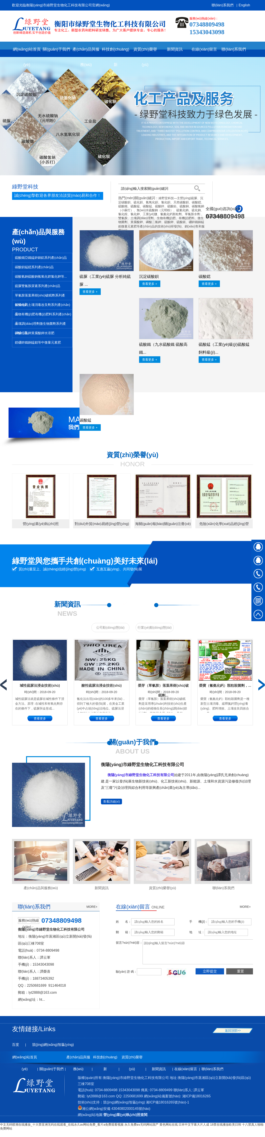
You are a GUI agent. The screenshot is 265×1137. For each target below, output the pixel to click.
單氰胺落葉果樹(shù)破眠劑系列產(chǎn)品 (40, 296)
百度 (15, 1045)
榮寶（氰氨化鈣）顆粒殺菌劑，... (225, 685)
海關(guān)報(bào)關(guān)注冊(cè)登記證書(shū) (163, 525)
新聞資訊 (102, 888)
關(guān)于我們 (51, 1069)
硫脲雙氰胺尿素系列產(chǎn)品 (37, 286)
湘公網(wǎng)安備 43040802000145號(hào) (114, 1108)
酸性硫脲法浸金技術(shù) (101, 685)
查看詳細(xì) (111, 801)
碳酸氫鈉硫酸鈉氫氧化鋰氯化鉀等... (41, 276)
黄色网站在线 (168, 1124)
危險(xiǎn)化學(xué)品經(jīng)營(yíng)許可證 (224, 525)
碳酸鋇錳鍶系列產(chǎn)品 (34, 267)
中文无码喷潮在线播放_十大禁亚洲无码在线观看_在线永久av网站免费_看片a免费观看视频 (62, 1124)
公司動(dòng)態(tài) (110, 627)
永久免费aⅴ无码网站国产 (141, 1124)
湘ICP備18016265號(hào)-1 (167, 1102)
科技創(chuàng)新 (105, 1059)
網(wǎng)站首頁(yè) (27, 52)
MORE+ (92, 906)
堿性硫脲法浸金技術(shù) (40, 685)
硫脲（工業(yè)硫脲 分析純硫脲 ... (105, 280)
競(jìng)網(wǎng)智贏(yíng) (53, 1045)
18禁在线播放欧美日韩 (225, 1124)
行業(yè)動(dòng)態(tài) (154, 627)
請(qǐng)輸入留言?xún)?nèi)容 (201, 951)
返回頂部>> (233, 1030)
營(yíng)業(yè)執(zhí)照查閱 (125, 1115)
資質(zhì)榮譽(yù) (162, 888)
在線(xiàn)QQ (258, 546)
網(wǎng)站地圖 (90, 1115)
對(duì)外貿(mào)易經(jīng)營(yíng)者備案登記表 (102, 525)
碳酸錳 (85, 420)
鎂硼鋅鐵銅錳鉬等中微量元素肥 (38, 342)
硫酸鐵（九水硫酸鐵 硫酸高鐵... (163, 348)
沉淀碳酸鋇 (149, 276)
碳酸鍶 (204, 276)
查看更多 (40, 718)
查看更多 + (90, 291)
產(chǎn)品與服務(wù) (41, 888)
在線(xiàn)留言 (185, 1069)
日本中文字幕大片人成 (193, 1124)
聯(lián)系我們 (222, 5)
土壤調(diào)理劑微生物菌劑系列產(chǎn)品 (40, 325)
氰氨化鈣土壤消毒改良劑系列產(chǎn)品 (42, 306)
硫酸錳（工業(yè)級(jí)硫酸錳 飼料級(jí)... (224, 348)
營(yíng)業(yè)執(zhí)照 (41, 524)
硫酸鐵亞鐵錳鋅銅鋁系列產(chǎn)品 (41, 257)
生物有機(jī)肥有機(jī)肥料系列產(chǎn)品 (43, 315)
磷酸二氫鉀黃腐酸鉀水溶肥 (34, 333)
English (244, 5)
